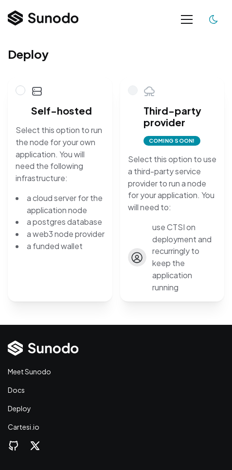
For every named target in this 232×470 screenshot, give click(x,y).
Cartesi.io (23, 426)
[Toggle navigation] (186, 19)
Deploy (19, 408)
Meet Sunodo (29, 371)
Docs (16, 390)
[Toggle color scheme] (213, 19)
